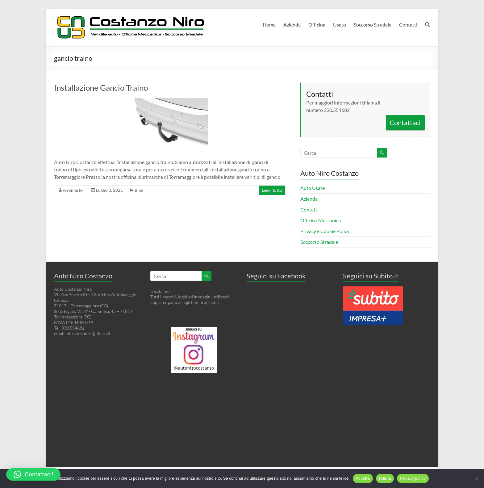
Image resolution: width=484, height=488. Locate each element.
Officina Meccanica (320, 220)
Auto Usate (312, 188)
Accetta (363, 478)
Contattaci (405, 122)
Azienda (292, 24)
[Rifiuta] (476, 478)
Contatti (408, 24)
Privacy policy (413, 478)
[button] (33, 474)
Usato (339, 24)
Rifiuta (385, 478)
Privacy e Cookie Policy (324, 231)
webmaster (73, 190)
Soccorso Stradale (372, 24)
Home (269, 24)
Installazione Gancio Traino (101, 87)
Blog (139, 190)
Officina (316, 24)
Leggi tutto (272, 190)
